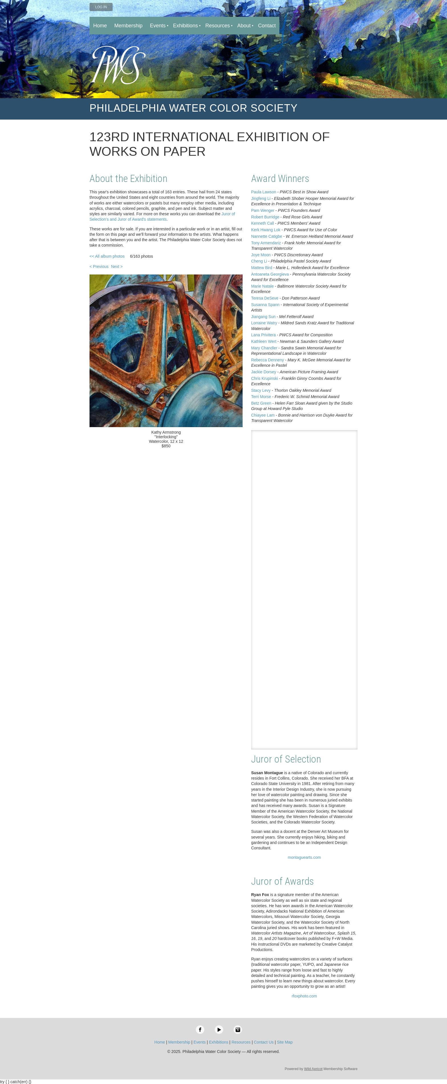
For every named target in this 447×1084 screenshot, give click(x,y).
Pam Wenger (262, 210)
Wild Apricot (313, 1069)
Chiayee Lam (263, 415)
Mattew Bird (261, 267)
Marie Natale (262, 286)
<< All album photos (107, 256)
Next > (117, 266)
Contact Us (264, 1042)
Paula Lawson (263, 192)
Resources (241, 1042)
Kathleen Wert (263, 341)
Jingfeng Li (261, 198)
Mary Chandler (264, 348)
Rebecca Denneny (267, 360)
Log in (101, 7)
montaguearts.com (304, 857)
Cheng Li (259, 261)
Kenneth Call (262, 223)
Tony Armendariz (266, 243)
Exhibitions (218, 1042)
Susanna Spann (265, 304)
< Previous (99, 266)
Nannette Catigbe (266, 236)
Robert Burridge (265, 217)
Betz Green (261, 403)
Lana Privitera (263, 335)
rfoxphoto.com (304, 996)
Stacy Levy (261, 390)
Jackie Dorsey (263, 372)
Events (200, 1042)
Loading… (304, 590)
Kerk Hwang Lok (266, 230)
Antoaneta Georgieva (270, 274)
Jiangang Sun (263, 316)
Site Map (284, 1042)
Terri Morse (261, 396)
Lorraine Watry (264, 323)
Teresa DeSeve (265, 298)
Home (160, 1042)
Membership (179, 1042)
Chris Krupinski (264, 378)
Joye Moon (261, 255)
